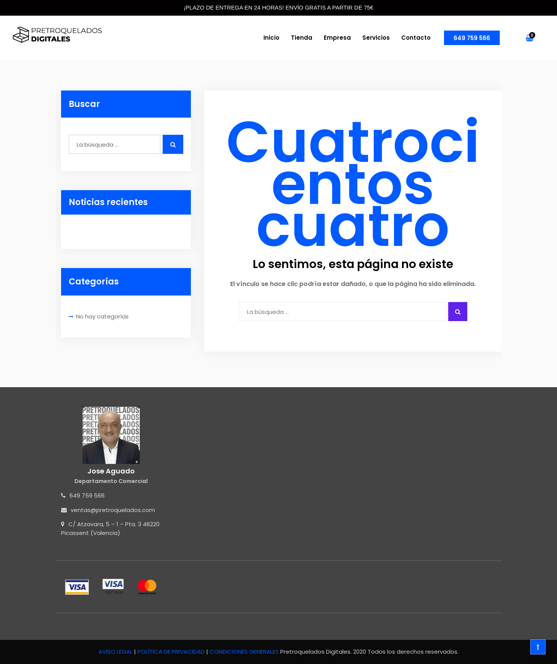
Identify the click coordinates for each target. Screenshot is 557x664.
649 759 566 (472, 38)
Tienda (301, 38)
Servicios (376, 38)
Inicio (271, 38)
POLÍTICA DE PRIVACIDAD (171, 652)
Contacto (416, 38)
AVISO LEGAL (116, 652)
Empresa (337, 38)
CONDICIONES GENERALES (244, 652)
